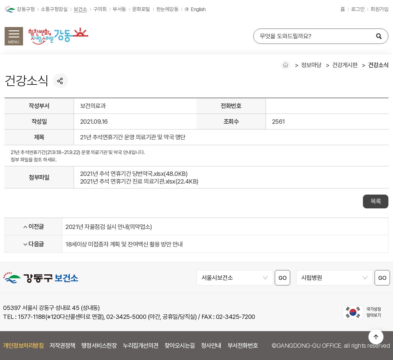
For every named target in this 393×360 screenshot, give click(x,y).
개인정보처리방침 (23, 345)
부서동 (119, 9)
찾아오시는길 (180, 345)
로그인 (358, 9)
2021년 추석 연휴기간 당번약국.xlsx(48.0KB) (134, 173)
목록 (376, 201)
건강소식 (378, 65)
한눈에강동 (167, 9)
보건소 (80, 9)
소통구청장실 (54, 9)
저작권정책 (62, 345)
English (198, 9)
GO (282, 278)
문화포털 (141, 9)
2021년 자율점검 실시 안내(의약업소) (108, 226)
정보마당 (311, 65)
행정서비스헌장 (99, 345)
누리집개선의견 (140, 345)
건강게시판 (345, 65)
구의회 (100, 9)
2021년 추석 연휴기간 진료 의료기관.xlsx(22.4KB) (139, 181)
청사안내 (211, 345)
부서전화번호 (243, 345)
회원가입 (379, 9)
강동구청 (26, 9)
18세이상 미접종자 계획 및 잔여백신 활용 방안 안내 (124, 244)
